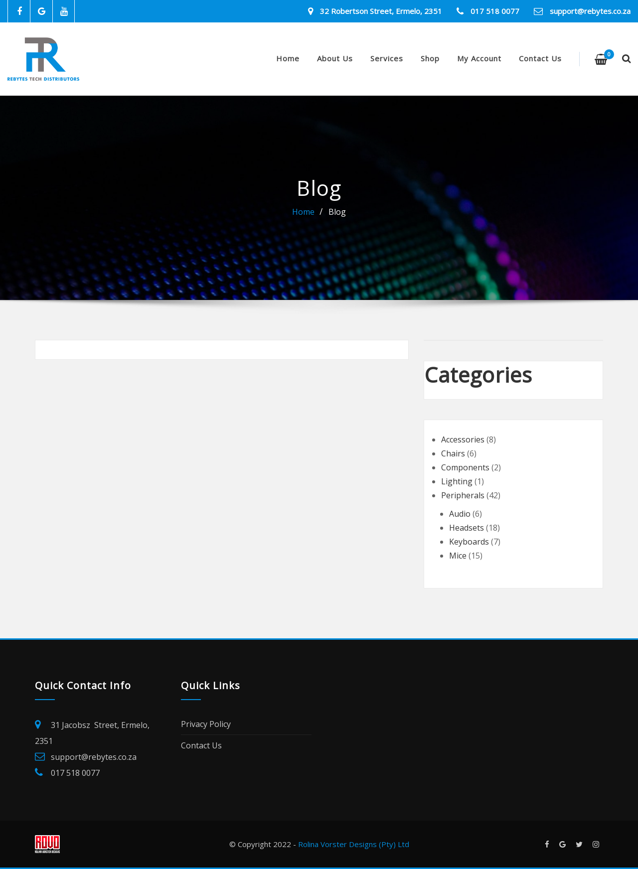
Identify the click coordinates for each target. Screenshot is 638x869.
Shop (430, 58)
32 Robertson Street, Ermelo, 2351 (381, 11)
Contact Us (540, 58)
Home (288, 58)
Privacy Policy (206, 724)
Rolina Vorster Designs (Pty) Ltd (353, 844)
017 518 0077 (495, 11)
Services (386, 58)
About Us (335, 58)
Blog (337, 211)
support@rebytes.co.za (590, 11)
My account (479, 58)
